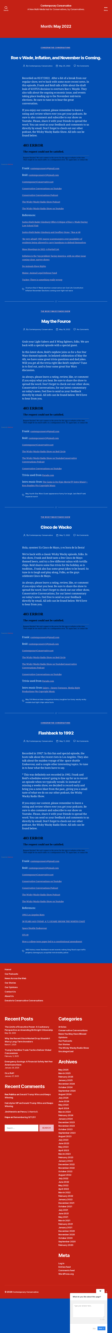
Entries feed (64, 1301)
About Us (11, 1030)
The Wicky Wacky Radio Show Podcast (44, 215)
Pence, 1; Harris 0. (29, 1146)
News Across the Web (19, 1012)
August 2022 (64, 1209)
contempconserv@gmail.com (47, 182)
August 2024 (64, 1129)
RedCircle (10, 178)
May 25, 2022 (74, 75)
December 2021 (66, 1237)
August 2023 (64, 1171)
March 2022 (64, 1227)
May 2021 (63, 1251)
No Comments (58, 80)
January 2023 (65, 1195)
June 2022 (63, 1216)
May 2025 (63, 1104)
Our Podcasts (13, 1008)
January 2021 (65, 1262)
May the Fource (56, 341)
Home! (9, 1003)
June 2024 (63, 1136)
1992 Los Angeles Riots (35, 942)
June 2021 (63, 1248)
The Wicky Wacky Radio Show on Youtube (46, 222)
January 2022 (65, 1234)
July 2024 (63, 1132)
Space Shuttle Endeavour (36, 959)
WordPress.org (66, 1308)
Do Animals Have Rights (36, 287)
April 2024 (63, 1143)
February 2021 (65, 1258)
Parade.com (49, 501)
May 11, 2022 (65, 562)
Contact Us (12, 1026)
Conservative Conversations (56, 49)
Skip (94, 1328)
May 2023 (63, 1181)
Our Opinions (13, 1021)
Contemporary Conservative (56, 5)
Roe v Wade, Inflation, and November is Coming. (56, 62)
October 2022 (65, 1206)
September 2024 (67, 1125)
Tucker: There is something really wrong (45, 300)
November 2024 (66, 1118)
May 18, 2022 (74, 351)
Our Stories (12, 1017)
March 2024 (64, 1146)
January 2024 (65, 1153)
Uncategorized (66, 1086)
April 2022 (63, 1223)
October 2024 (65, 1122)
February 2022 (65, 1230)
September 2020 (67, 1276)
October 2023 (65, 1164)
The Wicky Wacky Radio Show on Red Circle (47, 477)
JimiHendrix (11, 1146)
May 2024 (63, 1139)
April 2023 (63, 1185)
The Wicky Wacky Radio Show (56, 333)
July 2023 (63, 1174)
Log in (61, 1298)
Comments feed (66, 1305)
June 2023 (63, 1178)
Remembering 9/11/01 (24, 1151)
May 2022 (63, 1220)
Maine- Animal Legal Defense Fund (42, 294)
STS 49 (26, 965)
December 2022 (66, 1199)
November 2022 (66, 1202)
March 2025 (64, 1108)
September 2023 (67, 1167)
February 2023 (65, 1192)
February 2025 (65, 1111)
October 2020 (65, 1272)
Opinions (62, 1072)
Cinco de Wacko (56, 552)
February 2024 (65, 1150)
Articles (62, 1061)
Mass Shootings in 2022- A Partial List (44, 270)
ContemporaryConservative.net (40, 195)
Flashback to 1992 (56, 759)
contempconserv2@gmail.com (46, 189)
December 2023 (66, 1157)
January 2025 (65, 1115)
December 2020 (66, 1265)
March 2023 (64, 1188)
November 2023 (66, 1160)
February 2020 (65, 1279)
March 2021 (64, 1255)
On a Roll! (9, 1107)
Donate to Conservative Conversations (30, 1035)
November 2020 (66, 1269)
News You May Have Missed (72, 1068)
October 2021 (65, 1241)
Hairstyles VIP (12, 1137)
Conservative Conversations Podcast (43, 209)
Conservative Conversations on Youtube (45, 202)
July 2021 (63, 1244)
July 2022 (63, 1213)
